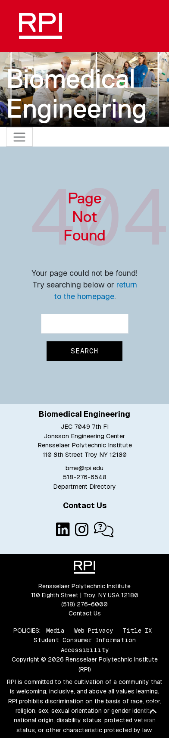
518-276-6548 (84, 477)
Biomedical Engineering (76, 93)
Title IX (137, 630)
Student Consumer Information (85, 640)
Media (55, 630)
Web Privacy (93, 630)
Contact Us (85, 613)
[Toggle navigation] (19, 137)
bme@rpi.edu (84, 468)
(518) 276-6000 (84, 604)
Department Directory (84, 486)
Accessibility (85, 650)
